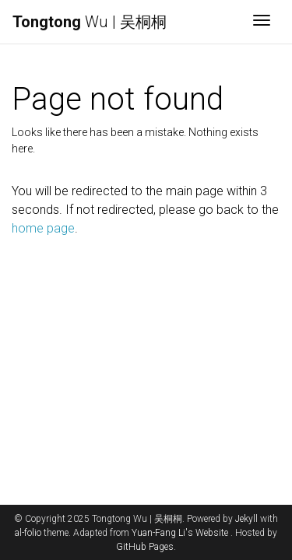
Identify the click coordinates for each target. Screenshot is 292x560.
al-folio (28, 532)
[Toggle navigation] (262, 22)
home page (43, 228)
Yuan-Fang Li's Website (180, 532)
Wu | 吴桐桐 (89, 21)
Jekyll (246, 518)
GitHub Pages (145, 546)
